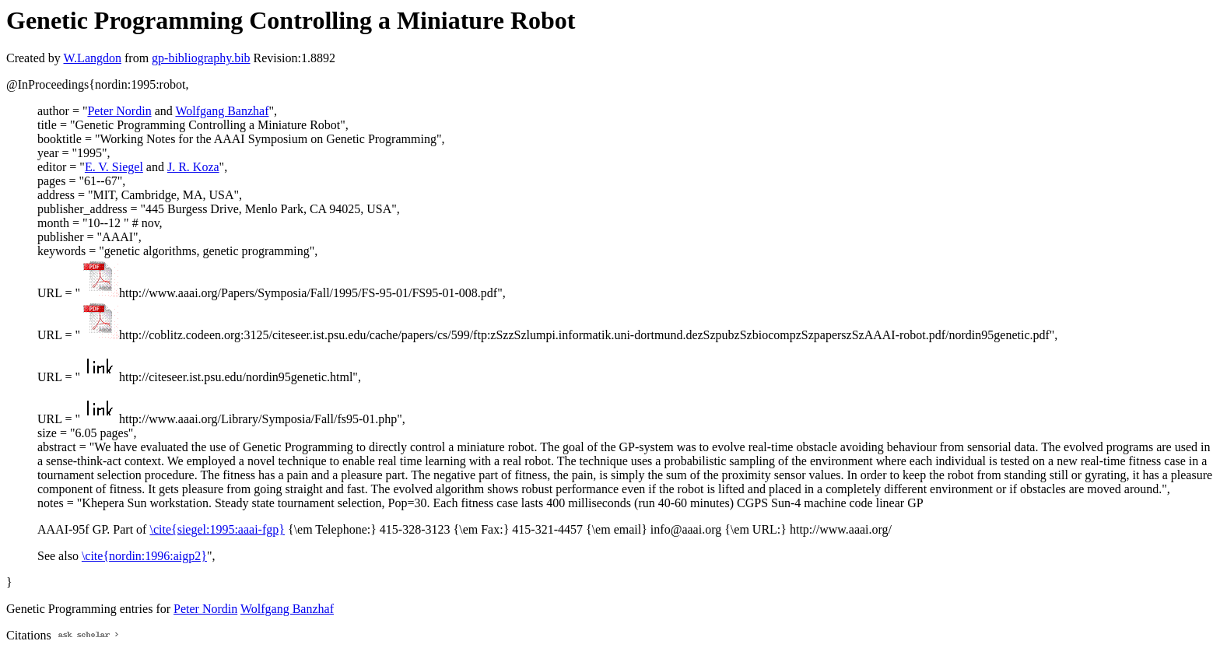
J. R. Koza (193, 166)
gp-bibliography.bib (201, 58)
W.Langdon (92, 58)
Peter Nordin (119, 110)
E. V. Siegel (114, 166)
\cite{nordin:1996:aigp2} (144, 555)
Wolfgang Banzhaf (221, 110)
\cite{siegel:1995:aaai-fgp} (217, 529)
